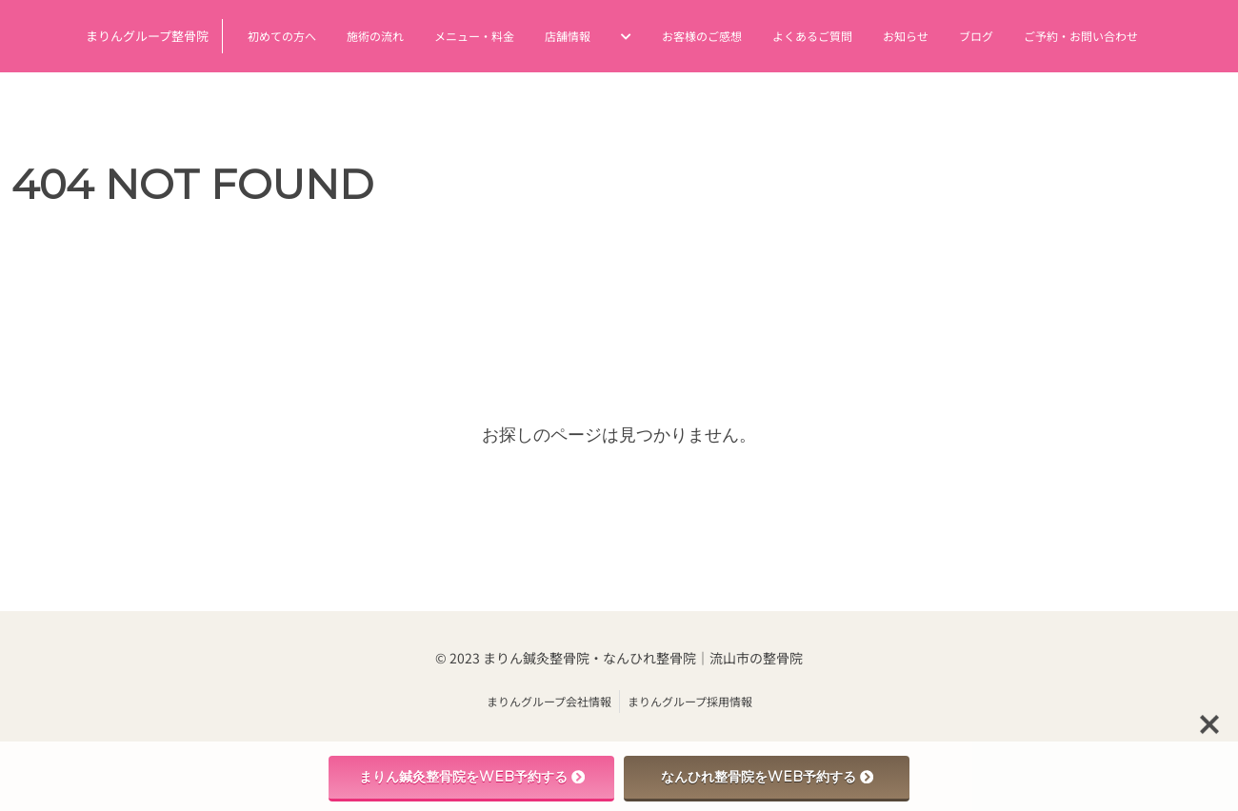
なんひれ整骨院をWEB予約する (767, 776)
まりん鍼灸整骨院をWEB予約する (472, 776)
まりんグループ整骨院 (147, 36)
